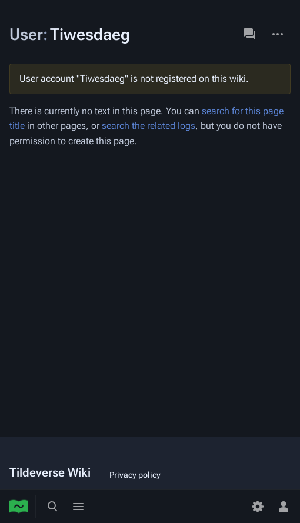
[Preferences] (257, 506)
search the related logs (148, 125)
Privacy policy (135, 474)
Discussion (249, 34)
